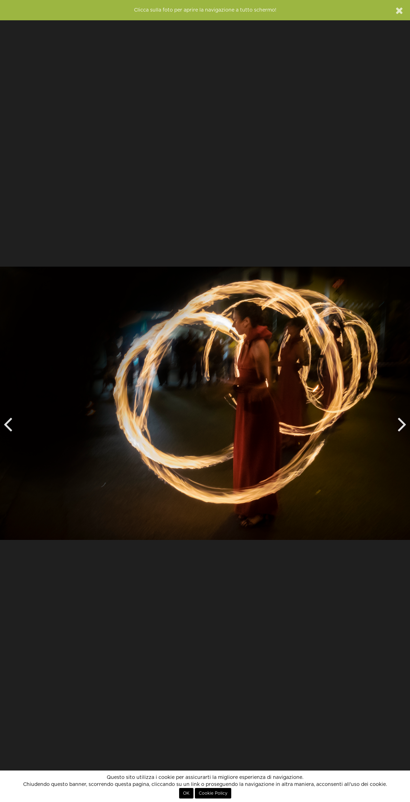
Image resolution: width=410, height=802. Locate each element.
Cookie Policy (213, 793)
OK (186, 793)
